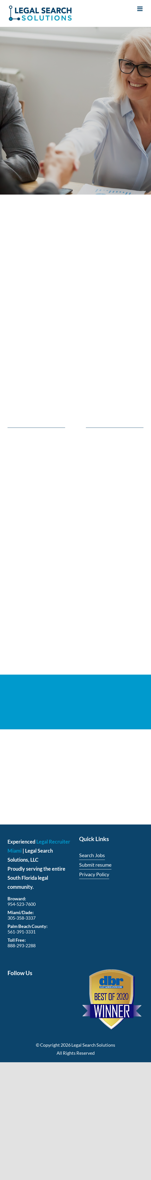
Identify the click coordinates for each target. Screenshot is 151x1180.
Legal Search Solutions (93, 1045)
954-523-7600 (22, 904)
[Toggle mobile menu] (140, 9)
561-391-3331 (22, 931)
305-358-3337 (22, 918)
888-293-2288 (22, 945)
